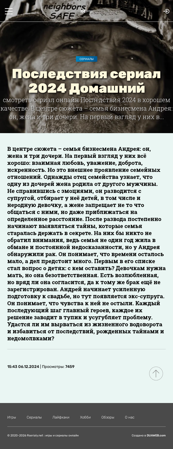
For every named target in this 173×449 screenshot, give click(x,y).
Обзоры (107, 417)
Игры (11, 417)
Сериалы (87, 59)
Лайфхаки (60, 417)
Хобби (85, 417)
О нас (129, 417)
